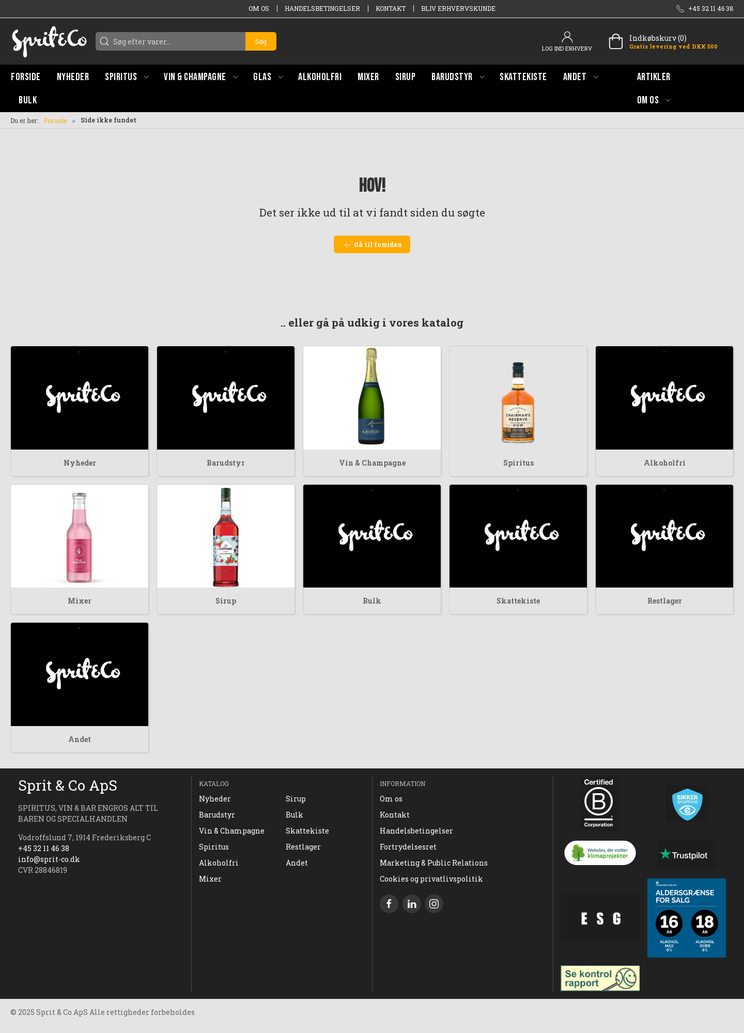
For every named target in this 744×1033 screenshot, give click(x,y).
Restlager (664, 601)
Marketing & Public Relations (434, 863)
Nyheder (80, 463)
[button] (126, 76)
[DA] (49, 41)
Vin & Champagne (372, 463)
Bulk (372, 601)
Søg (261, 41)
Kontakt (391, 8)
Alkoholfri (665, 463)
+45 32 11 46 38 (43, 848)
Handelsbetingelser (322, 8)
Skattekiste (518, 601)
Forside (55, 120)
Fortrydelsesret (408, 847)
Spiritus (518, 463)
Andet (79, 739)
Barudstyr (226, 463)
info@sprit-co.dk (49, 859)
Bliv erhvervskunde (458, 8)
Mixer (79, 601)
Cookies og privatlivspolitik (431, 879)
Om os (259, 8)
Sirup (225, 601)
